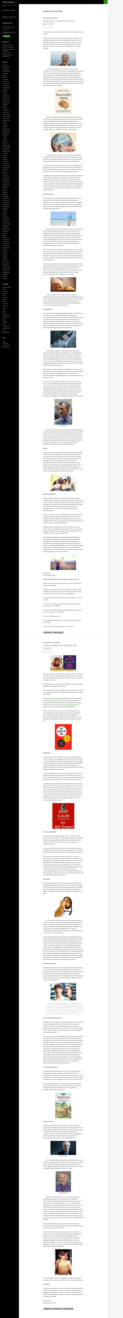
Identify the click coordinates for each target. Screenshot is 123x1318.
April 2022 (5, 126)
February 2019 (6, 178)
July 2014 (5, 276)
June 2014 (5, 278)
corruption (5, 291)
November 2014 (6, 268)
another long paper (71, 704)
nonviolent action (6, 316)
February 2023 (6, 110)
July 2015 (5, 251)
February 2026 (6, 67)
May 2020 (5, 157)
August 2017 (5, 208)
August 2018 (5, 186)
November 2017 (6, 202)
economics (5, 297)
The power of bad (68, 1308)
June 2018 (5, 190)
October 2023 (6, 100)
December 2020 (6, 145)
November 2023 (6, 98)
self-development (52, 18)
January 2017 (6, 221)
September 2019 (6, 167)
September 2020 (6, 151)
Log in (4, 341)
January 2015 (6, 264)
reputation (5, 322)
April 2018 (5, 194)
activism (4, 289)
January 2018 (6, 200)
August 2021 (5, 134)
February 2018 (6, 198)
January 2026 (6, 69)
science (4, 324)
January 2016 (6, 241)
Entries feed (5, 343)
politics (4, 320)
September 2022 (6, 120)
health (45, 18)
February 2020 (6, 163)
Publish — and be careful (8, 47)
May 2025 (5, 77)
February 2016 (6, 239)
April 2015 (5, 258)
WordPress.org (6, 347)
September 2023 (6, 102)
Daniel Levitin (48, 632)
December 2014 (6, 266)
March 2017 (5, 217)
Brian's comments (9, 2)
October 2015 (6, 245)
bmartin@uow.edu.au (49, 575)
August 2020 (5, 153)
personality (46, 642)
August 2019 (5, 169)
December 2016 (6, 223)
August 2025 (5, 73)
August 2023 (5, 104)
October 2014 (6, 270)
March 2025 (5, 79)
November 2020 (6, 147)
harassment (5, 305)
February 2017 (6, 219)
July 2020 (5, 155)
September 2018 (6, 184)
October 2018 (6, 182)
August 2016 (5, 231)
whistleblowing (6, 332)
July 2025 (5, 75)
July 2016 (5, 233)
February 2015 (6, 262)
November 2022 (6, 116)
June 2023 (5, 108)
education (5, 299)
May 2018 (5, 192)
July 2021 (5, 137)
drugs (4, 295)
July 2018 (5, 188)
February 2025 (6, 81)
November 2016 (6, 225)
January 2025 (6, 83)
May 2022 (5, 124)
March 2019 (5, 176)
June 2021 (5, 139)
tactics (4, 330)
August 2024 (5, 89)
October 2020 (6, 149)
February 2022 (6, 128)
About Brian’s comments (9, 10)
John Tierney (48, 1308)
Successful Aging (58, 632)
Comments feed (6, 345)
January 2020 (6, 165)
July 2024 (5, 91)
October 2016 (6, 227)
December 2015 (6, 243)
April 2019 (5, 173)
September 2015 (6, 247)
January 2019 (6, 180)
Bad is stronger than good (54, 700)
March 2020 (5, 161)
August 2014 (5, 274)
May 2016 (5, 235)
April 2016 (5, 237)
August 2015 (5, 249)
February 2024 (6, 96)
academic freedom (7, 287)
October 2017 (6, 204)
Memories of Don (6, 52)
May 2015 (5, 256)
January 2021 (6, 143)
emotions (5, 301)
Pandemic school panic (8, 45)
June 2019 (5, 171)
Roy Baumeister (57, 1308)
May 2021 (5, 141)
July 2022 (5, 122)
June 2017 (5, 210)
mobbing (5, 313)
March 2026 (5, 65)
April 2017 (5, 214)
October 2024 (6, 85)
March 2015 (5, 260)
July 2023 (5, 106)
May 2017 (5, 212)
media (4, 309)
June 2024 (5, 93)
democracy (5, 293)
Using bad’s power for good (60, 647)
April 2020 (5, 159)
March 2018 (5, 196)
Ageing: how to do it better (58, 22)
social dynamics (55, 642)
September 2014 (6, 272)
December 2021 (6, 130)
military (4, 311)
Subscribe (6, 36)
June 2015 (5, 253)
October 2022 (6, 118)
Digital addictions (62, 521)
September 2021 (6, 132)
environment (5, 303)
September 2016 (6, 229)
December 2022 (6, 114)
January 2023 (6, 112)
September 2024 (6, 87)
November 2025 (6, 71)
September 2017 (6, 206)
